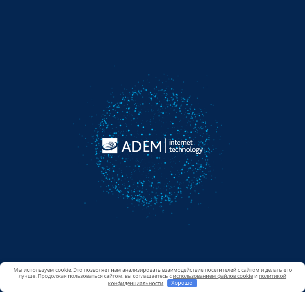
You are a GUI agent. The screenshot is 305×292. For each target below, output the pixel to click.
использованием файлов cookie (213, 275)
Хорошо (182, 282)
